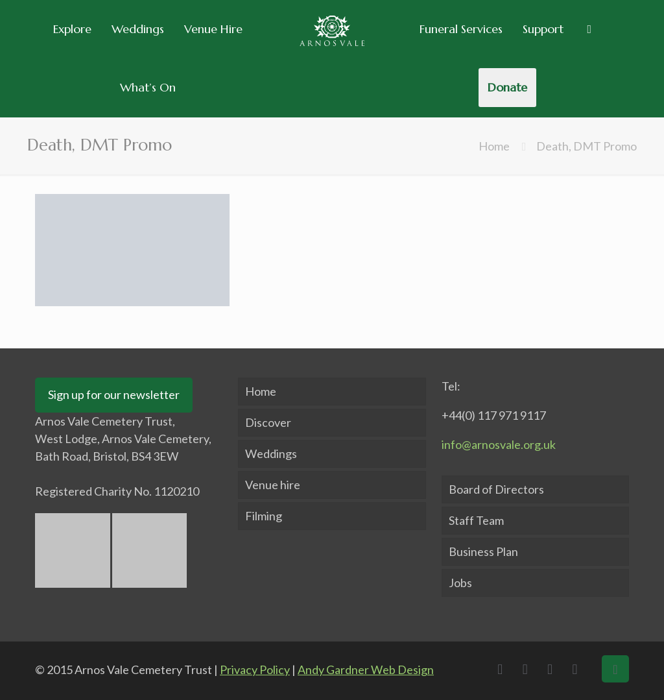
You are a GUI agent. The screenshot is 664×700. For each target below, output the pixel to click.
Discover (268, 422)
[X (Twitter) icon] (528, 668)
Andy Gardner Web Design (366, 669)
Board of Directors (496, 489)
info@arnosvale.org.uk (499, 444)
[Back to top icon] (615, 668)
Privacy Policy (255, 669)
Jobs (460, 582)
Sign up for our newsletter (114, 394)
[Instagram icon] (578, 668)
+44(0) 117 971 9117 (494, 415)
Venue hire (272, 484)
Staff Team (476, 520)
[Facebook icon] (503, 668)
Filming (263, 516)
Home (494, 146)
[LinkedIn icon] (553, 668)
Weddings (271, 453)
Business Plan (483, 551)
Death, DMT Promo (586, 146)
